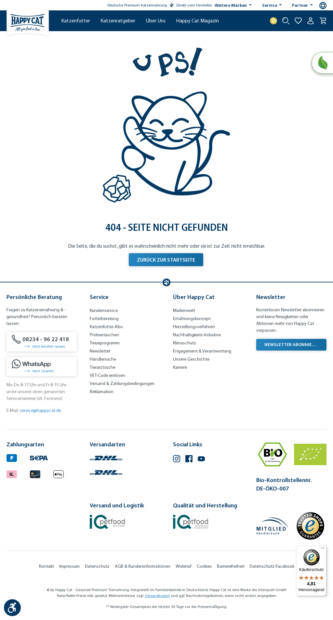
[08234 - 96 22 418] (42, 342)
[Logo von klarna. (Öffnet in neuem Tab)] (12, 473)
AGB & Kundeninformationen (142, 566)
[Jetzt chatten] (42, 366)
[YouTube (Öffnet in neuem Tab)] (201, 459)
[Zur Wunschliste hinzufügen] (298, 21)
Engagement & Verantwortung (202, 351)
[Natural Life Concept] (322, 63)
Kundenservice (104, 310)
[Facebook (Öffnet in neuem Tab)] (189, 459)
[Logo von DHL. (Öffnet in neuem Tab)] (106, 457)
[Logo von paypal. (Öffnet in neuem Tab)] (12, 457)
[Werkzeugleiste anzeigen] (12, 607)
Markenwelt (184, 310)
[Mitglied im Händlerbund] (272, 526)
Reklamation (101, 391)
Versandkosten (157, 595)
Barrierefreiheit (231, 566)
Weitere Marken (231, 5)
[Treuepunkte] (273, 21)
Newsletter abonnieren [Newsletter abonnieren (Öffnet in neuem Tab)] (292, 344)
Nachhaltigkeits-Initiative (197, 335)
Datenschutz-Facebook (272, 566)
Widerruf (184, 566)
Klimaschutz (184, 343)
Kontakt (46, 566)
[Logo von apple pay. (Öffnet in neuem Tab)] (58, 473)
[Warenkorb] (323, 21)
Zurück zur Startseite (166, 259)
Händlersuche (103, 359)
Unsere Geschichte (191, 359)
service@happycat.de (40, 410)
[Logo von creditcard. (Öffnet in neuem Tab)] (35, 473)
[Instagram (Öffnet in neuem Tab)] (176, 459)
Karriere (180, 367)
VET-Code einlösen (107, 375)
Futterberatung (104, 318)
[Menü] (322, 549)
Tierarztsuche (102, 367)
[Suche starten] (286, 21)
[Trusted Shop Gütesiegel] (310, 526)
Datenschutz (97, 566)
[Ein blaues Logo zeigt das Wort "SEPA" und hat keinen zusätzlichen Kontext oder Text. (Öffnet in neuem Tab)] (39, 457)
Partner (300, 5)
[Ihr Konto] (310, 21)
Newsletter (100, 351)
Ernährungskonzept (192, 318)
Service (270, 5)
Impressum (69, 566)
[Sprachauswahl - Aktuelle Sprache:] (322, 5)
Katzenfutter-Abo (106, 326)
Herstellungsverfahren (194, 326)
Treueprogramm (105, 343)
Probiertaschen (104, 335)
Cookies (204, 566)
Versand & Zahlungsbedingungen (122, 383)
